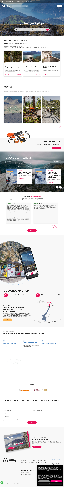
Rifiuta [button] (44, 481)
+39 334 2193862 (42, 460)
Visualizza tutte (57, 161)
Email (4, 413)
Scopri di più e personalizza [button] (50, 483)
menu (59, 6)
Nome (4, 408)
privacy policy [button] (57, 468)
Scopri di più (56, 148)
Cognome (35, 408)
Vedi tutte (32, 230)
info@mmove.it (30, 1)
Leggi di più (11, 296)
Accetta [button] (56, 481)
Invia (32, 422)
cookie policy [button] (40, 473)
